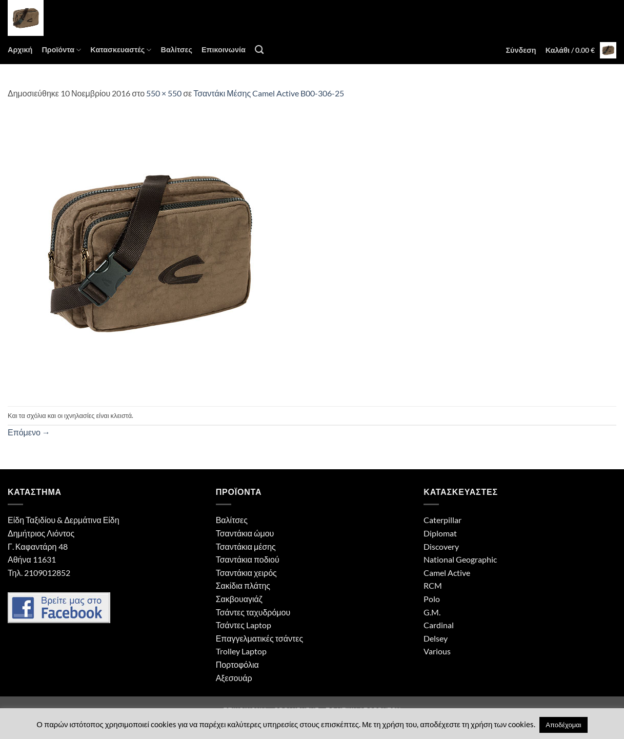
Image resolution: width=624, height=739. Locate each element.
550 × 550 (164, 93)
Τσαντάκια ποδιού (247, 559)
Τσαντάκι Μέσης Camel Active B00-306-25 (268, 93)
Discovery (441, 546)
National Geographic (460, 559)
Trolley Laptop (241, 651)
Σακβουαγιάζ (239, 599)
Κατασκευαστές (120, 50)
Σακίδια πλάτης (243, 585)
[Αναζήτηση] (259, 50)
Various (437, 651)
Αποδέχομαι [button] (563, 725)
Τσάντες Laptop (243, 625)
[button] (521, 50)
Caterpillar (442, 520)
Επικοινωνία (224, 49)
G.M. (432, 612)
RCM (433, 585)
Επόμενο (29, 432)
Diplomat (440, 533)
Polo (432, 599)
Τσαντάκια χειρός (246, 572)
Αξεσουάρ (234, 678)
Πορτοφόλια (237, 664)
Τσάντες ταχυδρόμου (253, 612)
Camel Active (447, 572)
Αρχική (20, 49)
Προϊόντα (61, 50)
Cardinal (439, 625)
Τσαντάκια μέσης (246, 546)
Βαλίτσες (176, 49)
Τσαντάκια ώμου (245, 533)
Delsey (436, 638)
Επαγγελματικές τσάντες (259, 638)
